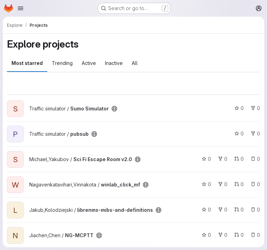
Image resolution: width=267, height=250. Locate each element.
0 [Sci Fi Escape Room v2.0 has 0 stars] (206, 159)
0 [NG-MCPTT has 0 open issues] (255, 235)
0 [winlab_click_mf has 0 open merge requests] (239, 184)
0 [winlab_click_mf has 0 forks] (222, 184)
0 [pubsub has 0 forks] (255, 133)
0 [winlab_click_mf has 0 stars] (206, 184)
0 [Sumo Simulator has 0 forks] (255, 108)
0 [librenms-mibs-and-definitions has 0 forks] (222, 209)
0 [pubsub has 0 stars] (239, 133)
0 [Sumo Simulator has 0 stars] (239, 108)
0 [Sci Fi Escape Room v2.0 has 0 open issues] (255, 159)
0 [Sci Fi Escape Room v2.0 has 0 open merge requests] (239, 159)
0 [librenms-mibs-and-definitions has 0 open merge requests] (239, 209)
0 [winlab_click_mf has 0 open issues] (255, 184)
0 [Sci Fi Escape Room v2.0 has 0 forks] (222, 159)
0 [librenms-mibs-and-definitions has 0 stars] (206, 209)
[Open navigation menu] (20, 8)
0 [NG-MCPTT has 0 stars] (206, 235)
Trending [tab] (62, 63)
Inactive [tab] (114, 63)
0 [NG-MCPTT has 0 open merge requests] (239, 235)
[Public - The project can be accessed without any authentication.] (114, 108)
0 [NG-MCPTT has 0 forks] (222, 235)
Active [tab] (89, 63)
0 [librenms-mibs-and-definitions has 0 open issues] (255, 209)
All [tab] (135, 63)
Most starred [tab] (27, 63)
